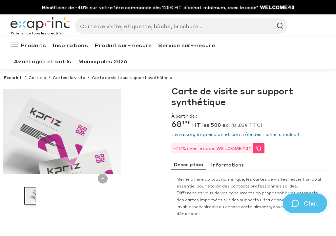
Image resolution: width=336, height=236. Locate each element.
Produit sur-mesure (123, 45)
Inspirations (70, 45)
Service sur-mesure (186, 45)
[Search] (178, 26)
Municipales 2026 (103, 61)
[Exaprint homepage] (40, 24)
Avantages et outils (43, 61)
